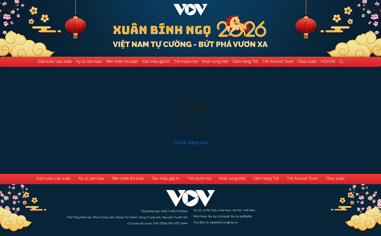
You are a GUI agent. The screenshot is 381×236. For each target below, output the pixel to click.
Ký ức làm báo (89, 61)
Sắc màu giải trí (156, 61)
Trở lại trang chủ (190, 142)
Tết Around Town (278, 61)
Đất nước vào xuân (55, 61)
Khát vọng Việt (215, 61)
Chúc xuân (307, 61)
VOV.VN (328, 61)
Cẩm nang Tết (245, 61)
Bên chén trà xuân (122, 61)
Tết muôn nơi (186, 61)
